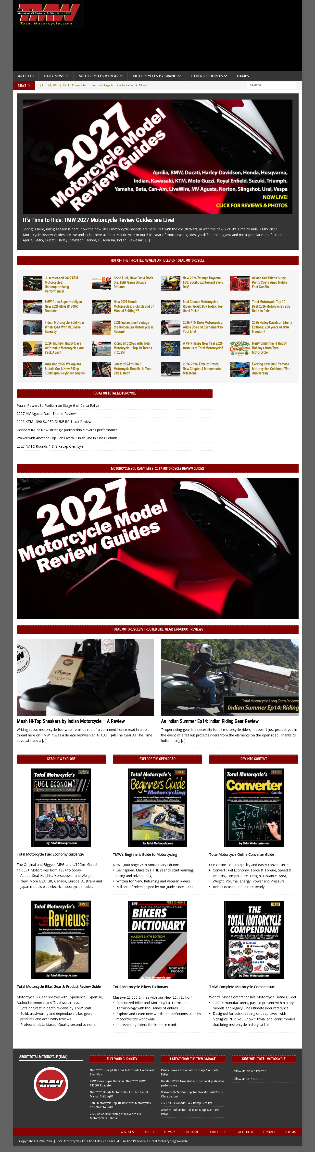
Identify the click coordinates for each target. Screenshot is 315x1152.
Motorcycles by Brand (154, 76)
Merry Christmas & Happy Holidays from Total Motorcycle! (269, 347)
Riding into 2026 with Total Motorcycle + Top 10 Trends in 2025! (133, 347)
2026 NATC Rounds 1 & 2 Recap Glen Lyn (50, 446)
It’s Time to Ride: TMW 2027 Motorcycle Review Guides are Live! (98, 220)
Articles (26, 76)
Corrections (217, 1132)
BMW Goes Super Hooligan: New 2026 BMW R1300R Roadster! (64, 306)
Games (243, 76)
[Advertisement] (194, 36)
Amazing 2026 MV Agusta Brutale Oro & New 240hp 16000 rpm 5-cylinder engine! (65, 368)
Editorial (192, 1132)
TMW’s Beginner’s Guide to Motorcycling (145, 854)
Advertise (128, 1132)
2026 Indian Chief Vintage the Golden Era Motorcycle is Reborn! (133, 327)
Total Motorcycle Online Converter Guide (241, 854)
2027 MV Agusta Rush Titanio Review (46, 413)
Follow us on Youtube (248, 1078)
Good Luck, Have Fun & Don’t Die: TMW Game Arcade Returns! (133, 282)
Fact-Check (245, 1132)
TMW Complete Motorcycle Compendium (242, 986)
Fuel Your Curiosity (122, 1059)
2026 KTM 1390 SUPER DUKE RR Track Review (54, 421)
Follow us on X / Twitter (249, 1071)
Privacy (169, 1132)
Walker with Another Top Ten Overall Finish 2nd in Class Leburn (67, 438)
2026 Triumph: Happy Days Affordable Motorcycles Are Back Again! (64, 347)
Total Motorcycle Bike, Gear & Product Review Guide (59, 986)
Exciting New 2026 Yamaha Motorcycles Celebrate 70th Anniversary (271, 368)
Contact (269, 1132)
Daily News (54, 76)
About (149, 1132)
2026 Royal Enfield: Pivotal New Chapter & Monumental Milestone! (202, 368)
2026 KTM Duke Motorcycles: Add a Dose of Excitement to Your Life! (203, 327)
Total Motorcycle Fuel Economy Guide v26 (50, 854)
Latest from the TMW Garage (193, 1059)
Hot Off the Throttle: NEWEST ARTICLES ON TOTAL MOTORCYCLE (157, 260)
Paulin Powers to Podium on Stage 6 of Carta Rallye (58, 405)
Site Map (291, 1132)
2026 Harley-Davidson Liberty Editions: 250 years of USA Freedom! (272, 327)
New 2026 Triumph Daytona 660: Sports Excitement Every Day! (203, 282)
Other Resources (207, 76)
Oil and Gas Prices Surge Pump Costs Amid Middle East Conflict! (269, 282)
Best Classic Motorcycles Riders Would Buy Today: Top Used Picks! (203, 306)
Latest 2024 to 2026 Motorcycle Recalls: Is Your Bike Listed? (132, 368)
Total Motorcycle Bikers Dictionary (140, 986)
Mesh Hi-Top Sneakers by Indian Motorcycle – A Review (71, 721)
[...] (147, 240)
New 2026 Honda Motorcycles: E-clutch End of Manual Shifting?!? (134, 306)
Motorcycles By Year (98, 76)
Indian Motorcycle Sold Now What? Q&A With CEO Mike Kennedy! (64, 327)
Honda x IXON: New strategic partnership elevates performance (67, 430)
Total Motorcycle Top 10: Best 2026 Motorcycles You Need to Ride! (271, 306)
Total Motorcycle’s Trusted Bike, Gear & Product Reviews (157, 629)
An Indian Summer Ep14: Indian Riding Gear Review (210, 721)
